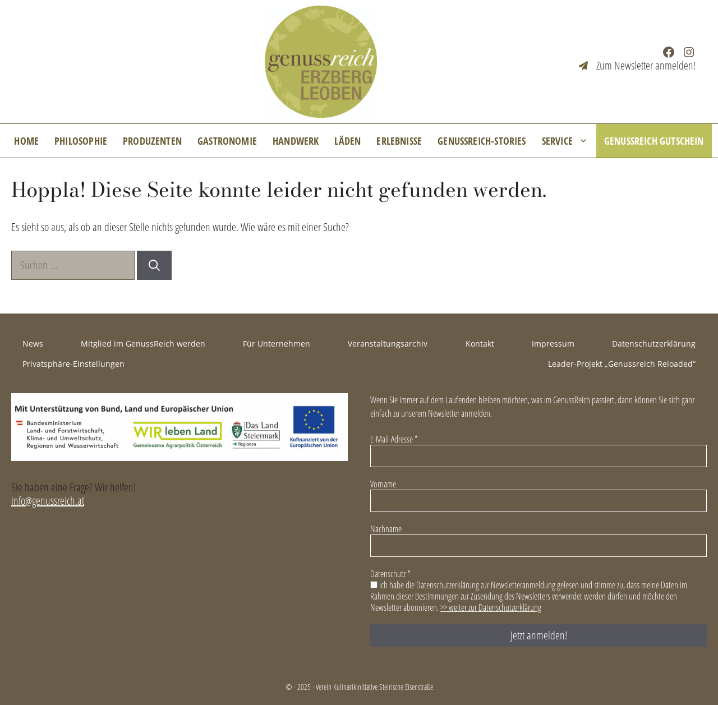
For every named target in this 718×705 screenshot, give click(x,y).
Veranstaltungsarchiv (387, 343)
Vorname (383, 484)
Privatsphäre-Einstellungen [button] (73, 363)
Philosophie (80, 141)
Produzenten (152, 141)
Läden (347, 141)
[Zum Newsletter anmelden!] (637, 65)
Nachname (386, 528)
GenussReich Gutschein (654, 141)
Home (26, 141)
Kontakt (480, 343)
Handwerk (296, 141)
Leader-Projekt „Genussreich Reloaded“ (622, 363)
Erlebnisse (399, 141)
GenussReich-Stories (482, 141)
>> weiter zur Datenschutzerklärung (490, 607)
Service (569, 141)
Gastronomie (227, 141)
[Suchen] (154, 265)
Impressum (553, 343)
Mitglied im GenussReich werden (143, 343)
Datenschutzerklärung (654, 343)
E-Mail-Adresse (394, 439)
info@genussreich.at (47, 500)
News (32, 343)
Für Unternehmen (276, 343)
